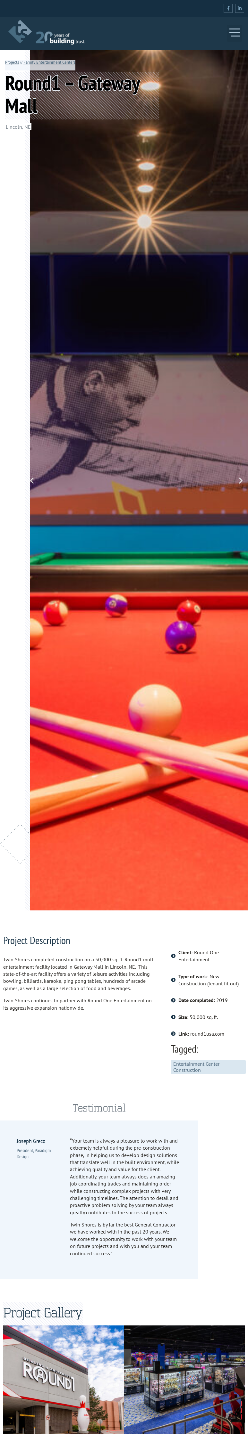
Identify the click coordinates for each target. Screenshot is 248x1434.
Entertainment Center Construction (196, 1067)
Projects (12, 62)
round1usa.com (207, 1034)
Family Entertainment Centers (49, 62)
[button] (234, 33)
